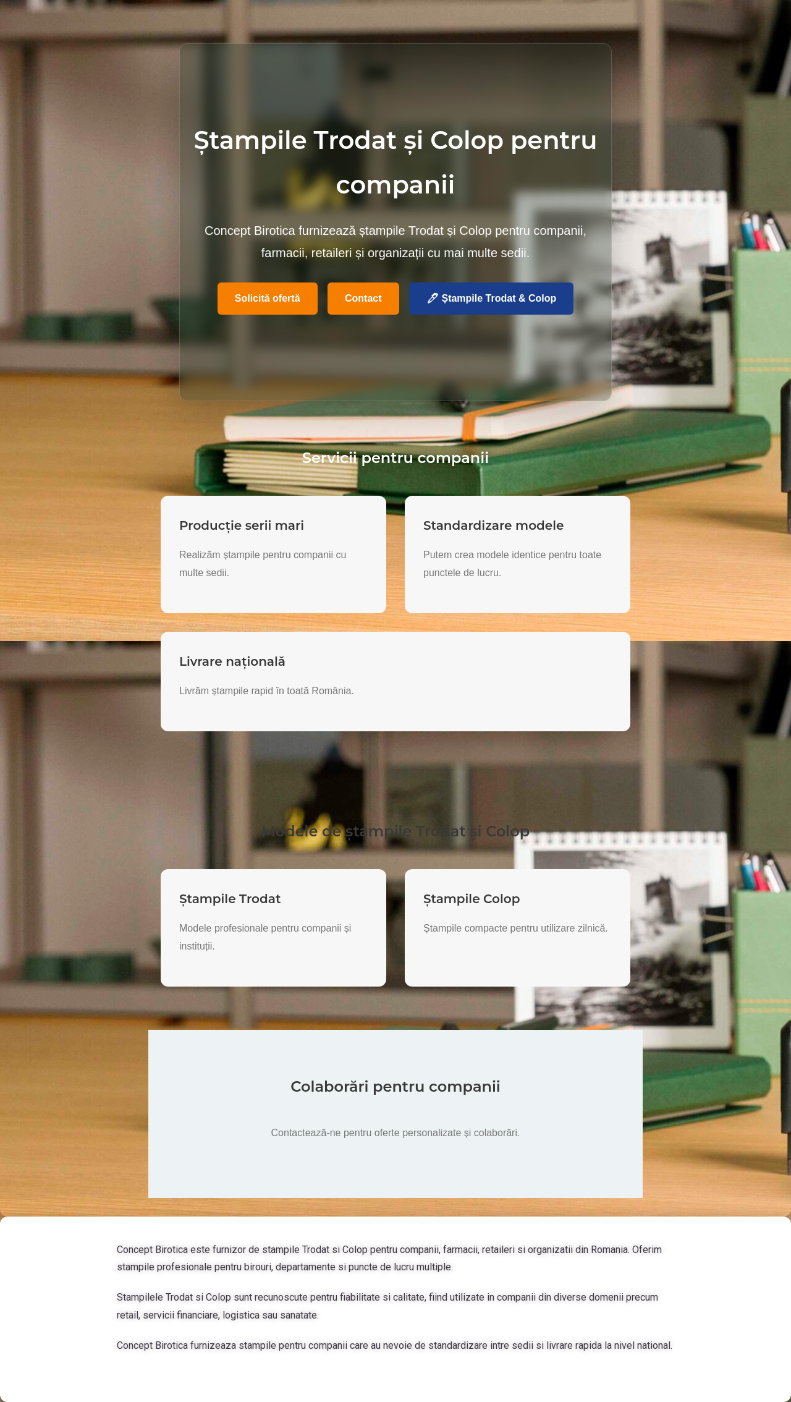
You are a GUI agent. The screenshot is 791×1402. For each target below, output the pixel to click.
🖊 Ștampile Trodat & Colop (491, 298)
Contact (363, 298)
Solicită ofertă (267, 298)
